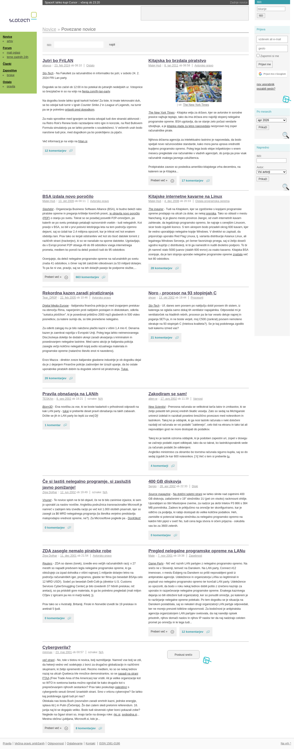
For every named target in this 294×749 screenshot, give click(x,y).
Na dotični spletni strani (187, 494)
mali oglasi (13, 52)
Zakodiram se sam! (167, 393)
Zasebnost (195, 555)
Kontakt (90, 743)
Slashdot (48, 209)
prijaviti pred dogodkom (79, 109)
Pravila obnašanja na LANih (70, 393)
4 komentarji (159, 465)
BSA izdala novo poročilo (67, 196)
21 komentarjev (161, 337)
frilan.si (82, 141)
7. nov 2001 (165, 555)
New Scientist (157, 406)
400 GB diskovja (164, 481)
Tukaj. (125, 369)
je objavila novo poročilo (125, 213)
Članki (7, 64)
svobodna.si (129, 714)
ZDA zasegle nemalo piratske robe (76, 550)
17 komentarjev (192, 180)
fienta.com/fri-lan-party (96, 91)
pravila (11, 86)
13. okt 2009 (66, 201)
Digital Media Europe (55, 305)
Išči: (49, 45)
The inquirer (156, 209)
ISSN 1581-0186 (109, 743)
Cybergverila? (56, 647)
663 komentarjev (87, 277)
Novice (7, 36)
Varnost (198, 398)
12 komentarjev (55, 150)
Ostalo (7, 82)
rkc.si (117, 714)
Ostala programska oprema (212, 201)
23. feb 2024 (62, 65)
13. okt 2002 (167, 297)
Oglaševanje (74, 743)
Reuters (47, 563)
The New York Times (196, 104)
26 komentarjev (55, 378)
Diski (195, 486)
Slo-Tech (48, 73)
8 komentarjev (86, 728)
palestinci (121, 687)
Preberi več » (159, 180)
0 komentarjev (55, 527)
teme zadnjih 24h (17, 57)
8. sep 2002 (64, 398)
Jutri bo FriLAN (57, 60)
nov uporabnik (265, 84)
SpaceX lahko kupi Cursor (72, 2)
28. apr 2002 (167, 486)
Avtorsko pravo (204, 65)
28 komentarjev (161, 268)
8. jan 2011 (171, 65)
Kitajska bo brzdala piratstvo (177, 60)
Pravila (7, 743)
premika (211, 213)
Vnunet (46, 500)
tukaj (66, 411)
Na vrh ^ (286, 743)
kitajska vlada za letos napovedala (188, 126)
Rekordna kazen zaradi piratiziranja (77, 292)
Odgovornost (56, 743)
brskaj (10, 75)
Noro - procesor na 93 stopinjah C (182, 292)
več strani (48, 660)
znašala (238, 254)
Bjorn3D (47, 406)
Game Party (156, 563)
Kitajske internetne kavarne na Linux (185, 196)
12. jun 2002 (68, 492)
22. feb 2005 (68, 297)
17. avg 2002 (169, 398)
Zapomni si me (268, 56)
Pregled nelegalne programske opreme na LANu (196, 550)
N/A (100, 398)
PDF (46, 218)
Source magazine (159, 494)
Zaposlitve (10, 70)
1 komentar (53, 425)
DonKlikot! (134, 518)
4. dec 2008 (171, 201)
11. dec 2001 (68, 555)
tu (228, 456)
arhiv (10, 41)
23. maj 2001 (64, 652)
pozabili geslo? (266, 88)
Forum (7, 48)
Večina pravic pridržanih (29, 743)
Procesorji (197, 297)
